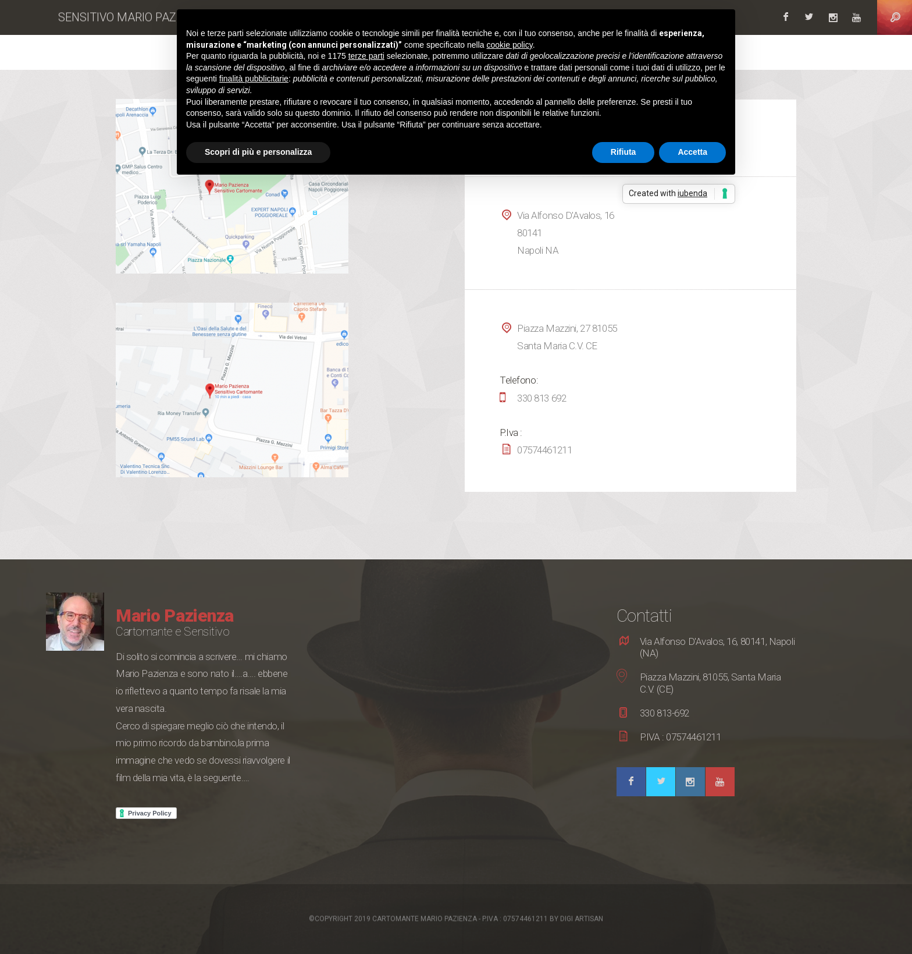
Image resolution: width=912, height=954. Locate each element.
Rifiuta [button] (623, 152)
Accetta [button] (692, 152)
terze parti (366, 56)
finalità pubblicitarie (253, 78)
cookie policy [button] (510, 44)
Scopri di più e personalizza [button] (258, 152)
